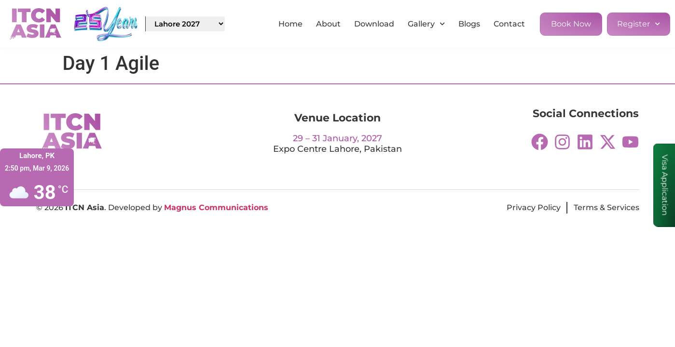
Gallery (426, 23)
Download (374, 23)
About (328, 23)
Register (638, 23)
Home (290, 23)
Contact (509, 23)
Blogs (469, 23)
